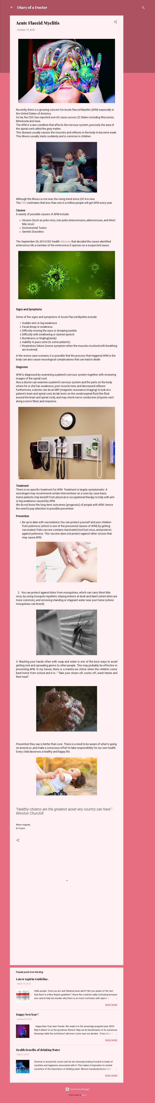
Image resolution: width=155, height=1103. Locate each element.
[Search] (143, 8)
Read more (111, 1005)
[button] (115, 22)
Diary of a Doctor (32, 7)
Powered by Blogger (77, 1089)
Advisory (65, 241)
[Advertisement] (135, 61)
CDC (24, 202)
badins (84, 1095)
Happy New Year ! (27, 1014)
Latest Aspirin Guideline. (32, 979)
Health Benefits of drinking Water (38, 1050)
